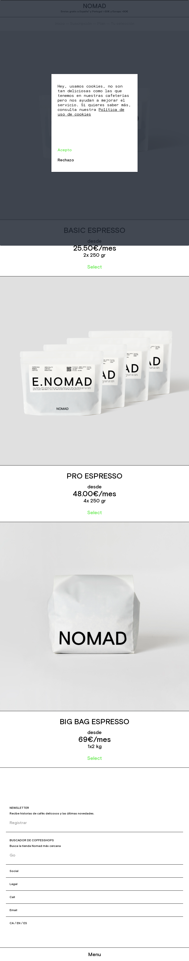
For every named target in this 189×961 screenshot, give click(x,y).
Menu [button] (94, 954)
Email (13, 910)
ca (12, 923)
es (25, 923)
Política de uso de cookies (91, 112)
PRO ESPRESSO (95, 476)
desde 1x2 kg (94, 739)
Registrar (18, 823)
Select (94, 267)
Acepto (65, 150)
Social (14, 871)
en (18, 923)
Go (12, 855)
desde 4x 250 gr (94, 493)
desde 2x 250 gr (94, 248)
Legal (13, 884)
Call (12, 897)
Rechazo (66, 160)
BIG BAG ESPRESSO (94, 721)
